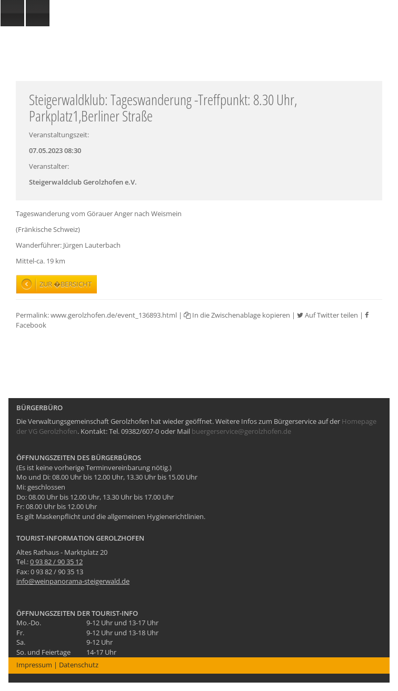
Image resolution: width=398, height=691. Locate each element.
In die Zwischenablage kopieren (237, 315)
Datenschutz (78, 664)
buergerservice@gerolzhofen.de (241, 431)
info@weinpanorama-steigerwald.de (73, 581)
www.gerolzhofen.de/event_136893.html (114, 315)
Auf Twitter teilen (327, 315)
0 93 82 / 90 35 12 (56, 561)
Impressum (34, 664)
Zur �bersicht (65, 284)
